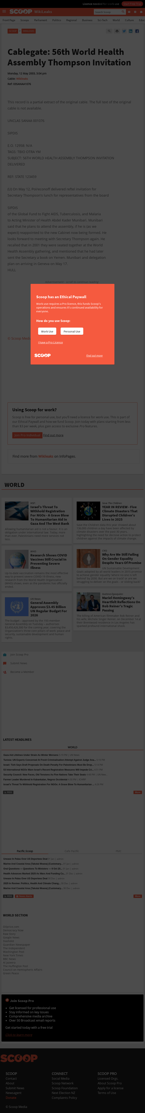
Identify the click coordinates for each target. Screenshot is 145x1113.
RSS (8, 792)
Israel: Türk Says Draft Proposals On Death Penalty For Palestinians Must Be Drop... (48, 765)
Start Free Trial (132, 4)
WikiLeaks (28, 31)
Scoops (24, 20)
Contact (11, 1078)
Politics (56, 20)
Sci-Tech (102, 20)
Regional (71, 20)
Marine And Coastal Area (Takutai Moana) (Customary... (33, 864)
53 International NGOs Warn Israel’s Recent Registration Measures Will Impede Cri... (48, 769)
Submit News (15, 1088)
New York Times (13, 955)
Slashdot (8, 941)
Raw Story (9, 934)
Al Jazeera (9, 962)
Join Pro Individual (27, 435)
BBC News (9, 959)
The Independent (14, 948)
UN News (74, 755)
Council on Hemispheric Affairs (22, 969)
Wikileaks (22, 78)
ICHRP (82, 779)
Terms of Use (107, 1092)
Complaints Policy (64, 1097)
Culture (129, 20)
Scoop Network (62, 1083)
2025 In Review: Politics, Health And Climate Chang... (31, 883)
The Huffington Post (15, 966)
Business (87, 20)
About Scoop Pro (110, 1083)
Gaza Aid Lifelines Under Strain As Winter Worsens (30, 755)
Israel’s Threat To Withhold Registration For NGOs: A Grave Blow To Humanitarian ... (48, 784)
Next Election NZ (63, 1092)
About (10, 1083)
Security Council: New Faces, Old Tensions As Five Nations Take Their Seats (44, 774)
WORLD (14, 485)
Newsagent (14, 1092)
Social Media (60, 1078)
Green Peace (11, 973)
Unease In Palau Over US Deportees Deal (25, 859)
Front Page (9, 20)
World (116, 20)
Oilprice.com (11, 926)
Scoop (13, 31)
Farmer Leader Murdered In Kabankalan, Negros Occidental (35, 779)
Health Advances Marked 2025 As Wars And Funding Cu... (34, 873)
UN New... (102, 774)
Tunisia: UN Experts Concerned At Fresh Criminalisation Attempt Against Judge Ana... (49, 760)
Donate (11, 1097)
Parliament (40, 20)
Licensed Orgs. (108, 1078)
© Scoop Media (16, 1106)
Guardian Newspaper (16, 944)
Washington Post (13, 952)
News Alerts (24, 896)
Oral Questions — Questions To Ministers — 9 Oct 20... (32, 868)
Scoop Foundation (65, 1088)
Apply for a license (110, 1088)
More (137, 792)
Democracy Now (13, 930)
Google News (11, 937)
